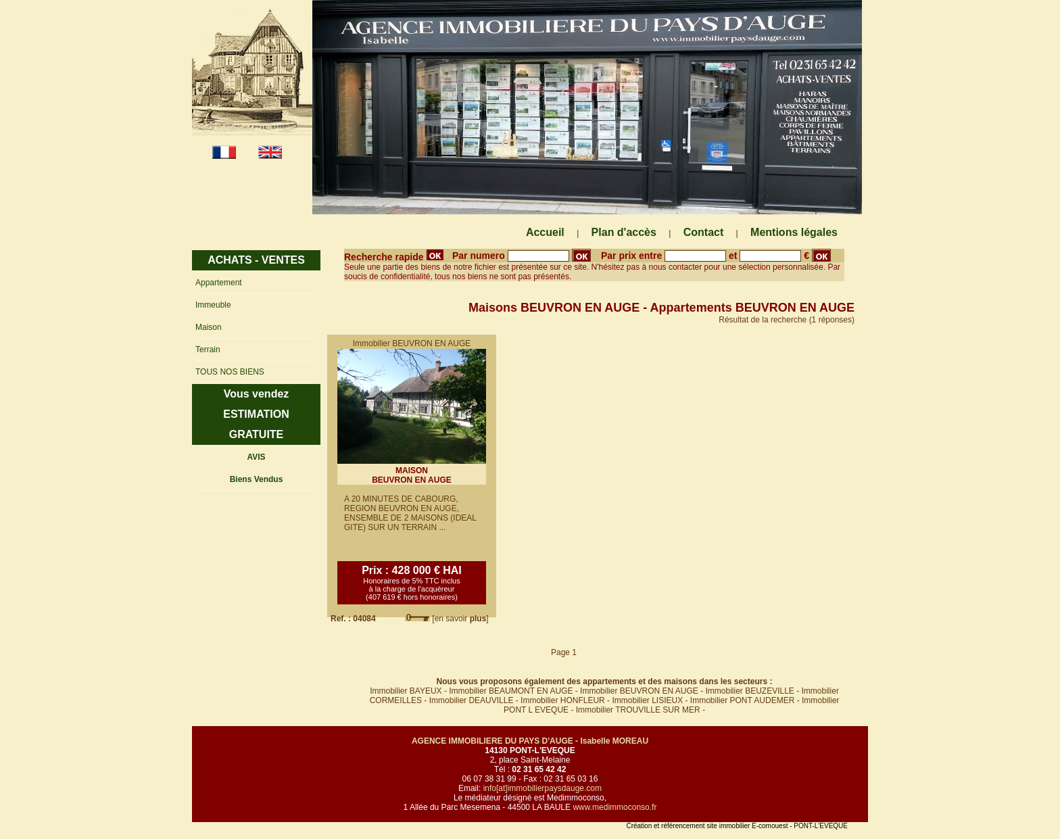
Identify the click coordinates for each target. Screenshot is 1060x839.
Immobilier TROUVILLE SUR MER (638, 710)
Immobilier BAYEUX (405, 691)
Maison (208, 327)
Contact (703, 232)
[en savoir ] (460, 618)
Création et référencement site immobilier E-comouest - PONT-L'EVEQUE (737, 826)
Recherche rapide (393, 256)
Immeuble (213, 305)
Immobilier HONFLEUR (563, 700)
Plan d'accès (624, 232)
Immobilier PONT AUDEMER (742, 700)
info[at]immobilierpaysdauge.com (542, 788)
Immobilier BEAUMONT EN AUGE (511, 691)
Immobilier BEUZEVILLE (749, 691)
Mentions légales (794, 232)
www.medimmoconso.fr (614, 807)
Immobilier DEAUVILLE (471, 700)
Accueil (545, 232)
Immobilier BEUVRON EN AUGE (639, 691)
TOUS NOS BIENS (229, 372)
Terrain (207, 349)
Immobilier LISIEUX (647, 700)
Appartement (218, 282)
